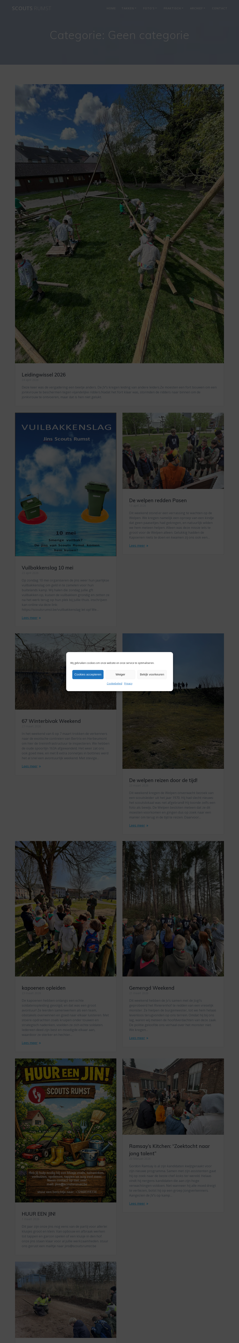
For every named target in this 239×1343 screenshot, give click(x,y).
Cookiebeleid (114, 683)
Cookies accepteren (88, 674)
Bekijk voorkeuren (152, 674)
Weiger (120, 674)
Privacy (128, 683)
